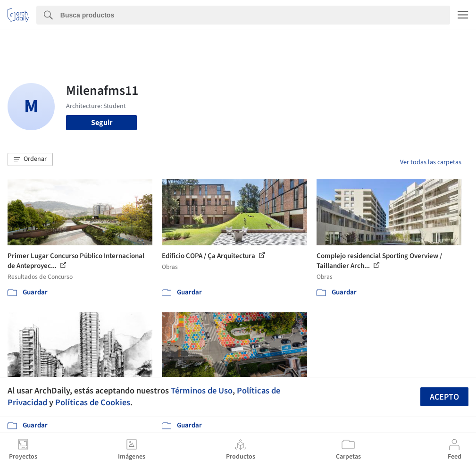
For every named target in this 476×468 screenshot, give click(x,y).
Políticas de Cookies (92, 402)
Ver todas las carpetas (430, 162)
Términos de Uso (202, 390)
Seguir (101, 122)
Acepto (444, 397)
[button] (30, 159)
